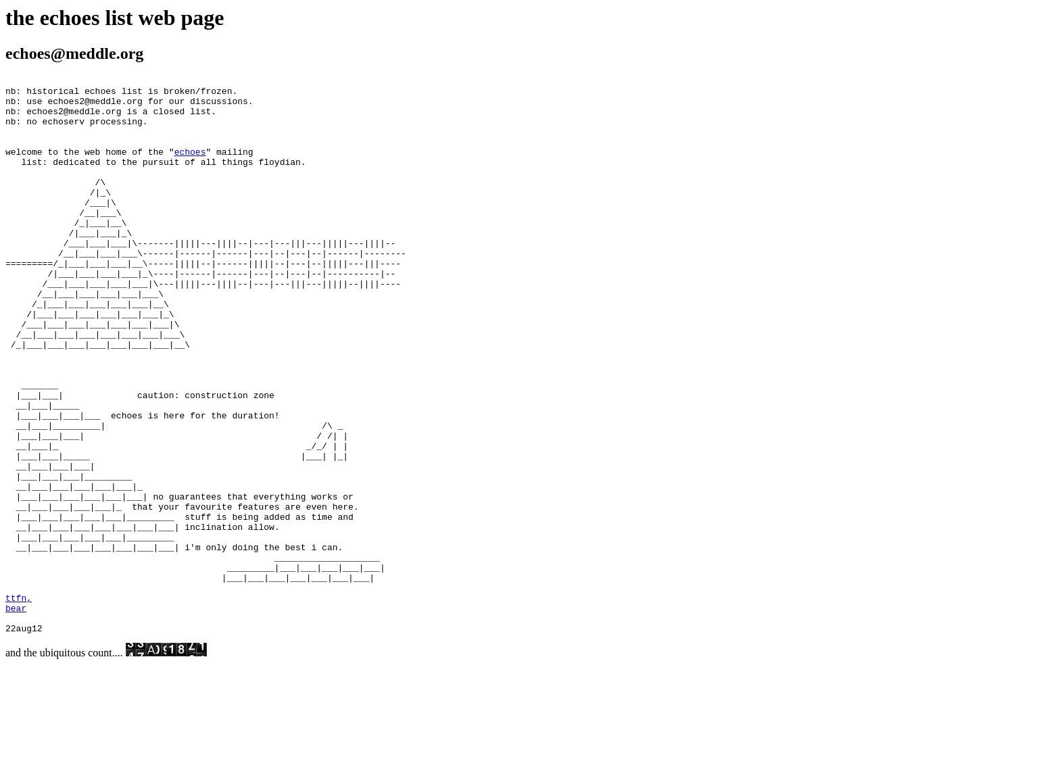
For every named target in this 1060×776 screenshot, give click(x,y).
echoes (190, 168)
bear (15, 715)
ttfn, (18, 703)
